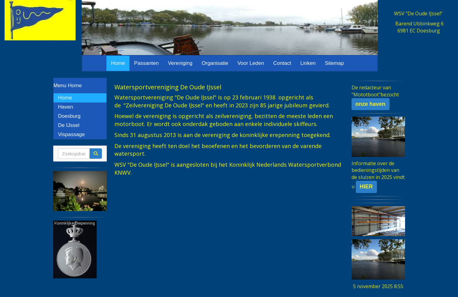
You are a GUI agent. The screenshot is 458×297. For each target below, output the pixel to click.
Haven (65, 107)
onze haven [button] (370, 104)
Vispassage (71, 134)
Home (118, 63)
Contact (282, 63)
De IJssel (69, 125)
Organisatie (215, 63)
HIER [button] (366, 187)
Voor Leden (250, 63)
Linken (308, 63)
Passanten (146, 63)
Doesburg (69, 116)
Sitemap (334, 63)
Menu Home (68, 85)
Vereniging (180, 63)
